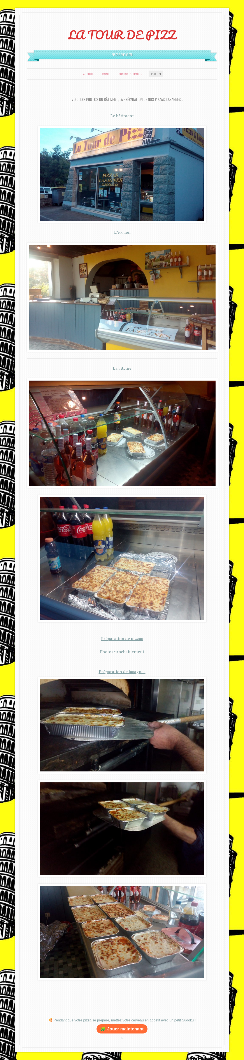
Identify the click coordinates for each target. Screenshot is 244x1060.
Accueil (88, 74)
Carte (106, 74)
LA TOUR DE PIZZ (122, 34)
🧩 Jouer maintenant (122, 1028)
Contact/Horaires (130, 74)
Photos (156, 74)
